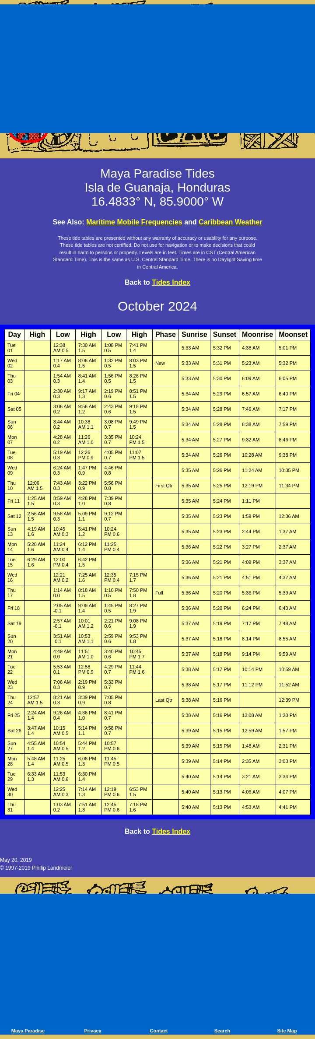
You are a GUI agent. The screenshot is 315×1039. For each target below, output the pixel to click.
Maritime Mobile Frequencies (134, 222)
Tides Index (171, 282)
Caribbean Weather (230, 222)
